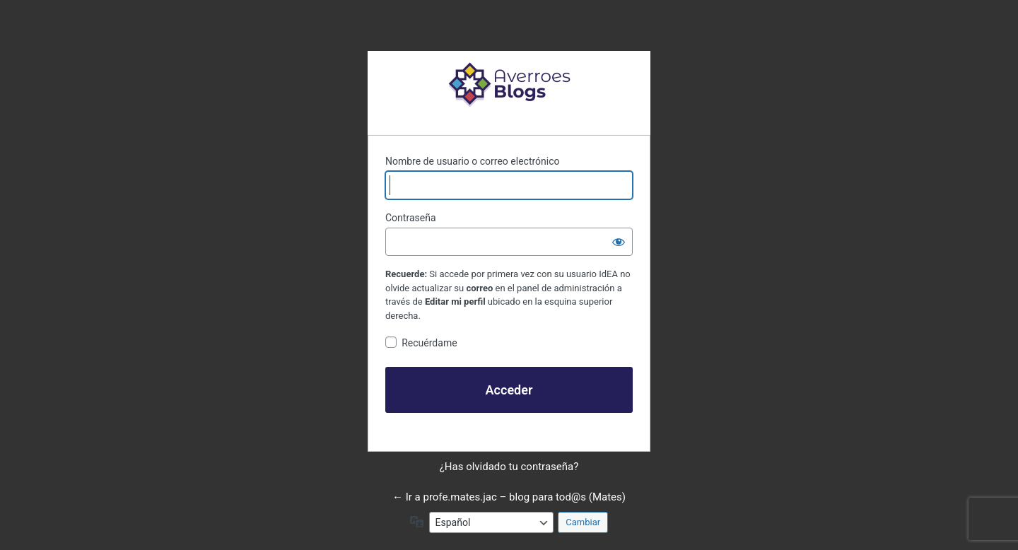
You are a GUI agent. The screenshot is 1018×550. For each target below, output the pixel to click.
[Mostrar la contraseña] (618, 242)
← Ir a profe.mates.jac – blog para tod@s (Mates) (509, 497)
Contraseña (410, 217)
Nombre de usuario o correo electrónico (472, 161)
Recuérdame (429, 343)
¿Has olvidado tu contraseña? (509, 466)
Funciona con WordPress (509, 84)
